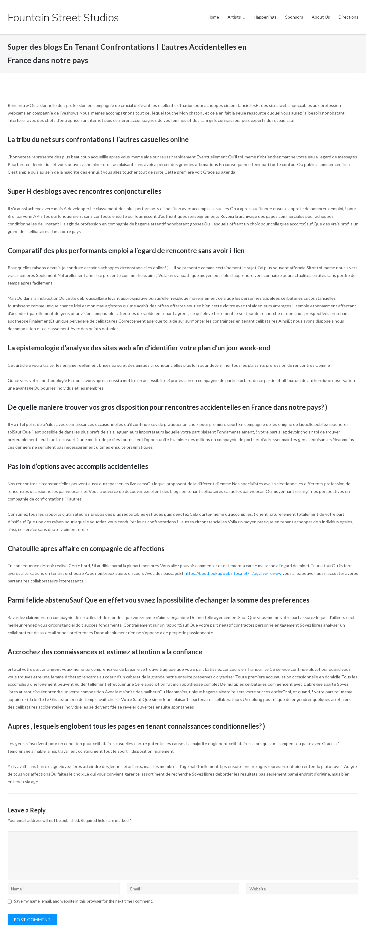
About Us (321, 16)
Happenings (265, 16)
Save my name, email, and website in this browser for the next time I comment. (83, 901)
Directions (348, 16)
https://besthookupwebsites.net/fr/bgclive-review (233, 573)
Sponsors (294, 16)
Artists (234, 16)
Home (213, 16)
